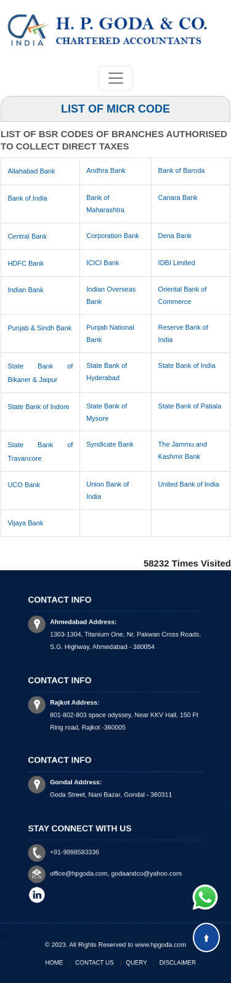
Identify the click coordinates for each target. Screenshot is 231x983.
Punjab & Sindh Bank (39, 328)
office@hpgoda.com (87, 872)
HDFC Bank (25, 263)
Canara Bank (178, 197)
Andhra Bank (106, 170)
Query (132, 962)
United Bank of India (188, 484)
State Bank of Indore (38, 406)
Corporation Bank (112, 235)
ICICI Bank (102, 262)
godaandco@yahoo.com (140, 872)
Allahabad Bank (31, 171)
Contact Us (99, 962)
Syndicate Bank (109, 444)
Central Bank (27, 236)
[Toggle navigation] (116, 78)
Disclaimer (164, 962)
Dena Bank (175, 235)
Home (67, 962)
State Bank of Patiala (190, 406)
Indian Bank (25, 289)
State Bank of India (187, 365)
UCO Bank (23, 484)
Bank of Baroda (181, 170)
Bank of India (27, 198)
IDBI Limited (176, 262)
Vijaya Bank (25, 523)
